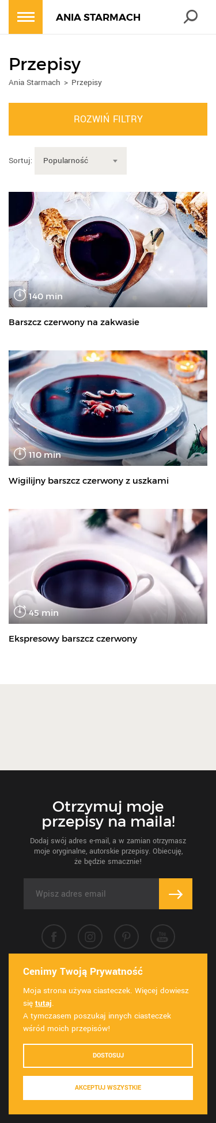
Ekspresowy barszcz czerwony (73, 638)
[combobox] (81, 161)
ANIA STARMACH (98, 17)
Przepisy (86, 82)
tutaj (43, 1003)
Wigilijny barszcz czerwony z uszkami (89, 480)
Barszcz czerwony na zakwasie (74, 322)
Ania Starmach (34, 82)
